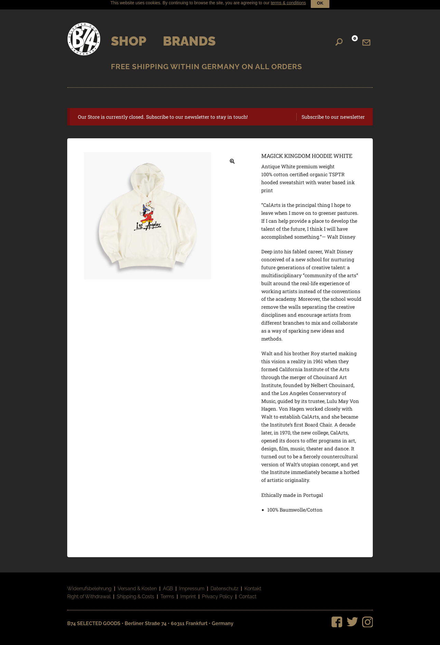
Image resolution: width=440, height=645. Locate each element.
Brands (189, 36)
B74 (84, 34)
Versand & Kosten (137, 584)
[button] (232, 157)
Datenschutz (224, 584)
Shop (128, 36)
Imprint (188, 592)
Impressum (191, 584)
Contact (247, 592)
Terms (167, 592)
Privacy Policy (217, 592)
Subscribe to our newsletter (333, 112)
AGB (168, 584)
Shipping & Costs (135, 592)
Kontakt (252, 584)
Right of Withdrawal (89, 592)
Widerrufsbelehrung (89, 584)
